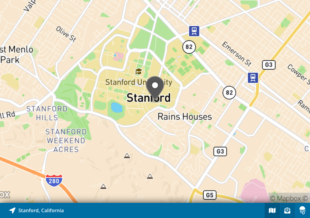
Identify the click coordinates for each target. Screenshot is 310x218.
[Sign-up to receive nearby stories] (287, 210)
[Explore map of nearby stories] (155, 101)
